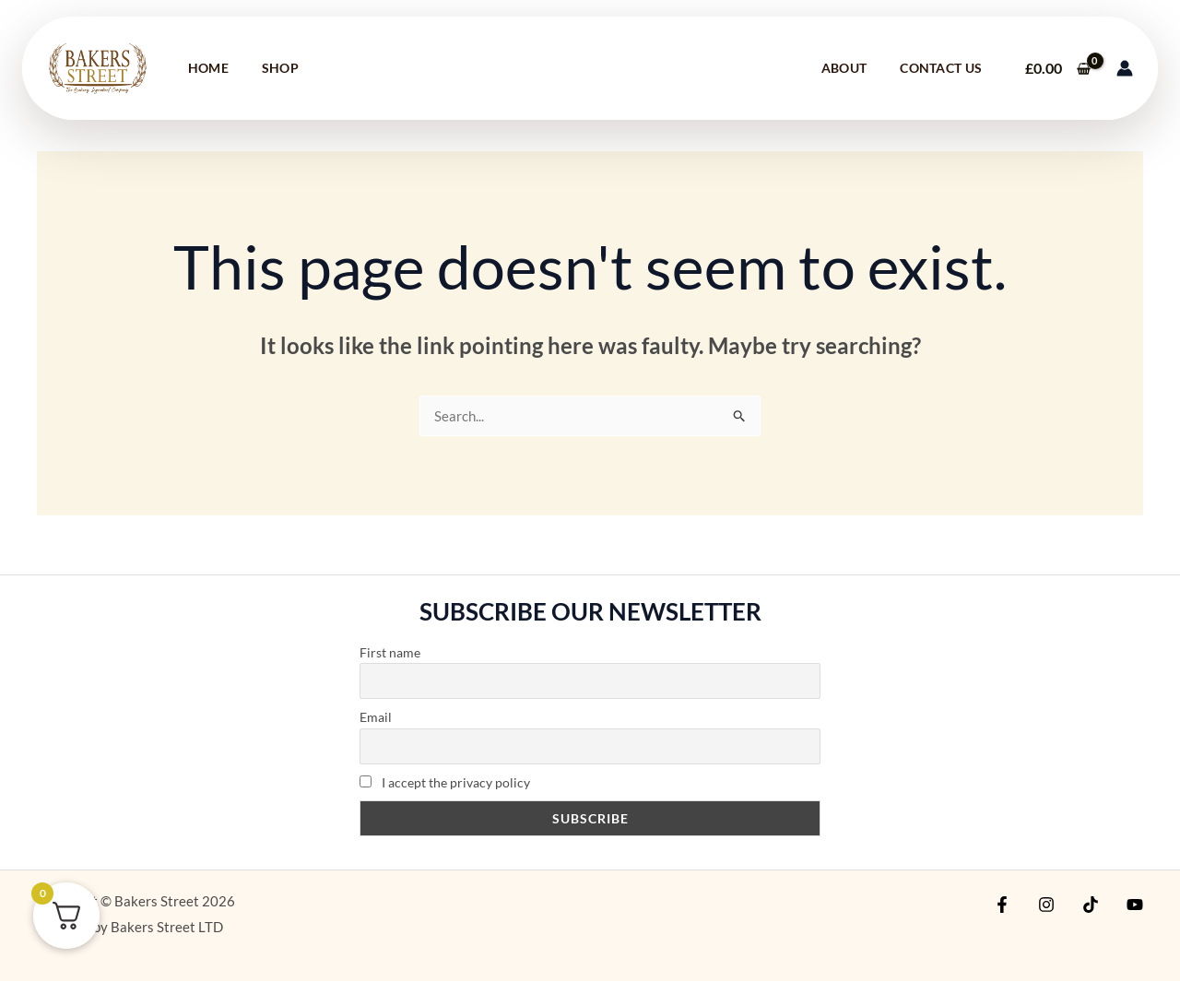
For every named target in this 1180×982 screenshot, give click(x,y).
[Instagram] (1055, 905)
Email (376, 718)
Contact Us (941, 68)
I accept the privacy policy (445, 783)
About (844, 68)
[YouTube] (1135, 905)
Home (208, 68)
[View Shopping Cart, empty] (1057, 68)
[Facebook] (1016, 905)
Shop (280, 68)
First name (390, 653)
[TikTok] (1095, 905)
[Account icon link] (1124, 68)
